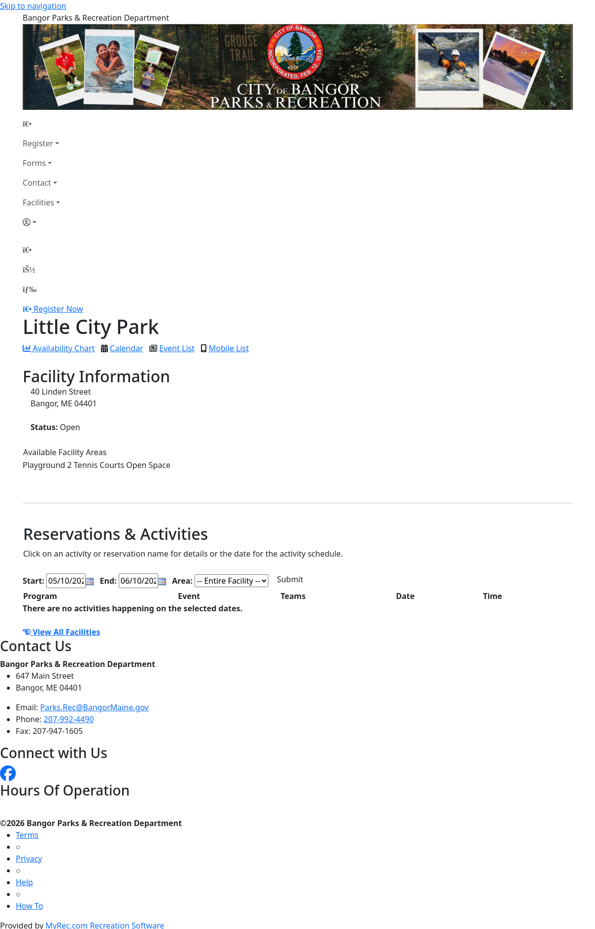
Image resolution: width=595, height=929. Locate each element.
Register (38, 143)
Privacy (29, 858)
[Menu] (29, 289)
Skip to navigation (33, 5)
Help (24, 882)
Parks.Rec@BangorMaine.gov (94, 707)
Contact (37, 182)
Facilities (38, 202)
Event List (177, 348)
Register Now (58, 308)
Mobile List (229, 348)
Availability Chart (59, 348)
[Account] (41, 222)
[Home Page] (41, 123)
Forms (34, 163)
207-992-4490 (69, 719)
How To (29, 905)
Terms (27, 834)
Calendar (126, 348)
